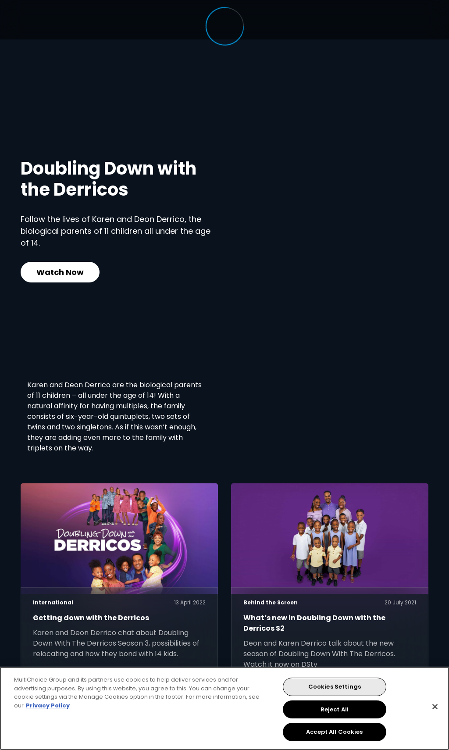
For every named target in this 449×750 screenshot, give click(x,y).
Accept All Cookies (334, 732)
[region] (224, 708)
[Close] (435, 707)
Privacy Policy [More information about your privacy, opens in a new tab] (48, 705)
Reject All (335, 709)
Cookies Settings (334, 686)
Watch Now (60, 272)
